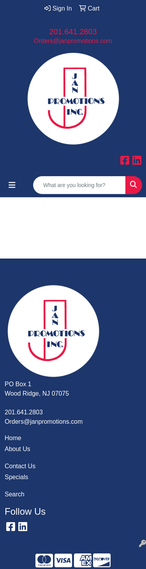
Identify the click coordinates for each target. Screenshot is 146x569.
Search (15, 494)
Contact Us (20, 466)
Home (13, 438)
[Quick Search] (79, 185)
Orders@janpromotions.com (73, 40)
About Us (17, 449)
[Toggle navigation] (12, 185)
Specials (16, 477)
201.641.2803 (73, 31)
